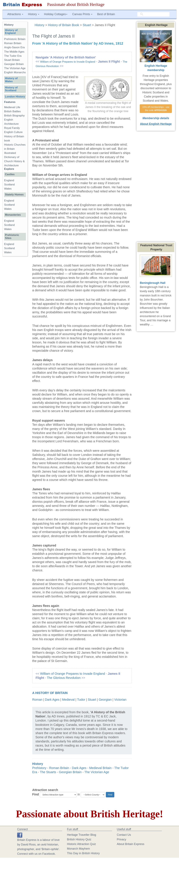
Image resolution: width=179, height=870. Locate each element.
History (40, 25)
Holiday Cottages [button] (55, 14)
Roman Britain (59, 768)
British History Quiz (79, 839)
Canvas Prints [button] (82, 14)
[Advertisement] (15, 308)
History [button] (33, 14)
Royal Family (12, 127)
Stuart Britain (12, 59)
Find (35, 794)
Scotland (9, 184)
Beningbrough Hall (152, 282)
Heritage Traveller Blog (81, 834)
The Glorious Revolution (64, 677)
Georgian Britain (70, 772)
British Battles (12, 111)
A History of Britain (50, 693)
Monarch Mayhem (78, 848)
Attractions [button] (15, 14)
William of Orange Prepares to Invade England (67, 61)
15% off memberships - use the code (156, 108)
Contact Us (124, 834)
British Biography (14, 115)
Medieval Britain (100, 768)
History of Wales (11, 80)
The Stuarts (48, 772)
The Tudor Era (12, 55)
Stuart (87, 25)
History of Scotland (11, 89)
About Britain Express (130, 844)
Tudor (81, 699)
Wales (8, 188)
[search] (153, 14)
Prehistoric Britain (14, 39)
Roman (37, 699)
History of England (11, 32)
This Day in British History (83, 853)
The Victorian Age (96, 772)
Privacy (121, 839)
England (9, 180)
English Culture (13, 132)
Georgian (105, 699)
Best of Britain (106, 14)
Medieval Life (12, 107)
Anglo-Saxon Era (14, 47)
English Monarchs (15, 72)
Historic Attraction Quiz (81, 844)
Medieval (68, 699)
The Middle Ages (14, 51)
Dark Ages (52, 699)
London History (15, 96)
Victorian (120, 699)
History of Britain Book (63, 25)
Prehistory (39, 768)
